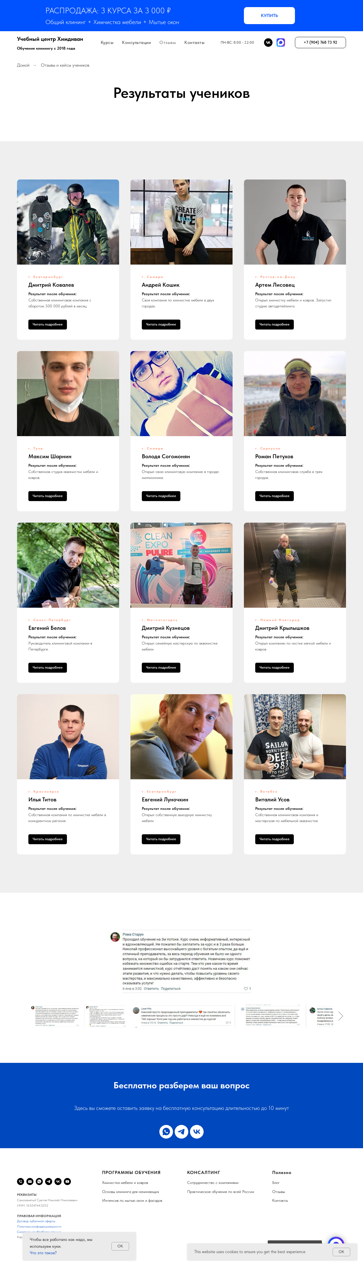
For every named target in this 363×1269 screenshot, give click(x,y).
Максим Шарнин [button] (49, 456)
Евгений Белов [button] (47, 627)
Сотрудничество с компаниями (213, 1182)
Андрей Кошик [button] (161, 284)
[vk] (197, 1132)
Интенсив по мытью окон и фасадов (132, 1200)
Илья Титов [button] (42, 799)
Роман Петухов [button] (274, 456)
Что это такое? (43, 1252)
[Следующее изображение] (340, 1016)
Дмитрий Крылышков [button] (282, 627)
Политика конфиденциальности (39, 1226)
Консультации (136, 42)
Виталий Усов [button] (272, 799)
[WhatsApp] (39, 1181)
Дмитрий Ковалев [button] (51, 284)
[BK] (268, 42)
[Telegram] (48, 1181)
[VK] (58, 1181)
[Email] (29, 1181)
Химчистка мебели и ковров (125, 1182)
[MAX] (281, 42)
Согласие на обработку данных (39, 1232)
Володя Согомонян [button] (166, 456)
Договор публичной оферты (36, 1221)
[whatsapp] (166, 1132)
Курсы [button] (107, 42)
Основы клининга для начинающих (130, 1191)
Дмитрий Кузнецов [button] (166, 627)
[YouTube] (67, 1181)
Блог (276, 1182)
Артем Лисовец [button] (275, 284)
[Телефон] (20, 1181)
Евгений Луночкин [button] (165, 799)
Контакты (194, 42)
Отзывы (167, 42)
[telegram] (181, 1132)
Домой (23, 65)
